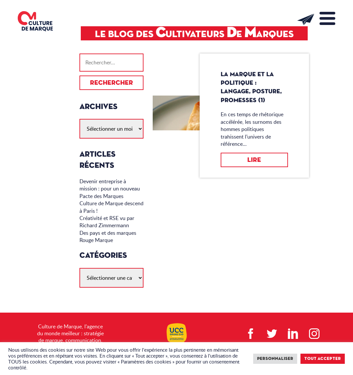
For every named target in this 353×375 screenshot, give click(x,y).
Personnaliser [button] (275, 359)
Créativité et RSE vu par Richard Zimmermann (106, 221)
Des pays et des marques (107, 232)
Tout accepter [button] (322, 359)
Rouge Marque (96, 240)
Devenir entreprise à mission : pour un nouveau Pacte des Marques (109, 189)
